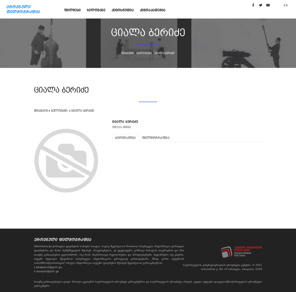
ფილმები (72, 10)
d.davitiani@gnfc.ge (46, 271)
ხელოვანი (96, 10)
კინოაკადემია (152, 10)
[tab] (125, 138)
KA (286, 5)
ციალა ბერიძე (164, 53)
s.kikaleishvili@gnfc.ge (48, 267)
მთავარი (127, 53)
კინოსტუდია (123, 10)
